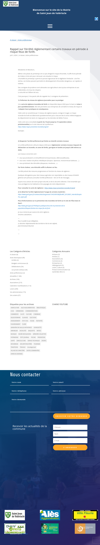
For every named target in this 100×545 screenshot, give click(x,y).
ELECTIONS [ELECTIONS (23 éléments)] (33, 317)
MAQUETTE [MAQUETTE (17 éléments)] (31, 331)
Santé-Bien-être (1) (58, 272)
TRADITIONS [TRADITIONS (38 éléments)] (14, 347)
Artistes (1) (55, 257)
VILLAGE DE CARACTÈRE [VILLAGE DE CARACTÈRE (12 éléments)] (18, 350)
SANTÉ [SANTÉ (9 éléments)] (13, 341)
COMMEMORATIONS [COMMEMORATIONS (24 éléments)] (31, 311)
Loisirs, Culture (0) (58, 267)
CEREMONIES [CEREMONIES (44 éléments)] (20, 311)
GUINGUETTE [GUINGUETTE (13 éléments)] (37, 327)
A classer (13, 40)
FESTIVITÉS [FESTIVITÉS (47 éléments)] (39, 321)
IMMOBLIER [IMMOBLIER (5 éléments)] (14, 331)
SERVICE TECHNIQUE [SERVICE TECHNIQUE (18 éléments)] (34, 341)
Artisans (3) (56, 254)
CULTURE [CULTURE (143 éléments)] (29, 314)
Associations (14, 283)
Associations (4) (57, 259)
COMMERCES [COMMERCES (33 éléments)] (14, 314)
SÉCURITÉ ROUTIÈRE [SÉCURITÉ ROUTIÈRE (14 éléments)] (26, 344)
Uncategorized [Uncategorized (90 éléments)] (31, 347)
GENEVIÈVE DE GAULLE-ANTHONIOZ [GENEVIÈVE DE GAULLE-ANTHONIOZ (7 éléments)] (21, 327)
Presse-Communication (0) (61, 270)
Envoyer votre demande (71, 416)
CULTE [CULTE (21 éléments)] (22, 314)
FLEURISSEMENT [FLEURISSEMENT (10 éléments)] (15, 324)
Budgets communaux (19, 263)
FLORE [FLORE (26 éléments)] (24, 324)
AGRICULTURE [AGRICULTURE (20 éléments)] (15, 308)
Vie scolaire (14, 295)
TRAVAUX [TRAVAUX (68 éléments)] (22, 347)
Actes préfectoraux (25, 40)
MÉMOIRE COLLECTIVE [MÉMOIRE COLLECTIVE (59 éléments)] (39, 334)
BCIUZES (25, 534)
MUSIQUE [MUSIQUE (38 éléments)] (13, 334)
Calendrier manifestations (19, 286)
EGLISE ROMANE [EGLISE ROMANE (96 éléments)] (15, 317)
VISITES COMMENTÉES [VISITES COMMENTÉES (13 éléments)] (33, 350)
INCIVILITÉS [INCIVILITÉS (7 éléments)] (23, 331)
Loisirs (12, 289)
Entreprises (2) (57, 263)
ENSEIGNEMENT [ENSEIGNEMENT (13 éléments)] (15, 321)
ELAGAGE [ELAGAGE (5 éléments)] (25, 317)
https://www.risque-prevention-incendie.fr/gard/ (33, 127)
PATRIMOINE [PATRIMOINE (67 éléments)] (14, 337)
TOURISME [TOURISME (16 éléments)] (37, 344)
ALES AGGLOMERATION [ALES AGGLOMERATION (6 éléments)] (28, 308)
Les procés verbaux (18, 270)
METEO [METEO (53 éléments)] (39, 331)
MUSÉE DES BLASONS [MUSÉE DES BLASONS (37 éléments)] (25, 334)
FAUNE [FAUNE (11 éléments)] (32, 321)
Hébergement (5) (58, 265)
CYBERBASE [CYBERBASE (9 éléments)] (37, 314)
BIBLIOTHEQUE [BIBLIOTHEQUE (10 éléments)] (41, 308)
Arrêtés (14, 260)
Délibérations (16, 267)
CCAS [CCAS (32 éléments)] (12, 311)
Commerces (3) (57, 261)
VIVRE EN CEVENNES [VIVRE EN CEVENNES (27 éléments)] (17, 354)
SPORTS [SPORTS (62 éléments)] (44, 341)
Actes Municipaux (16, 258)
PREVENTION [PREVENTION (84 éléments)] (41, 337)
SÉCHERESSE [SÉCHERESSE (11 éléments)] (14, 344)
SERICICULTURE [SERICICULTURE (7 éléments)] (21, 341)
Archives (13, 279)
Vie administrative (16, 292)
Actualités (13, 276)
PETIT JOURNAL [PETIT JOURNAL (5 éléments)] (24, 337)
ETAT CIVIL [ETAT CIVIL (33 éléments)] (25, 321)
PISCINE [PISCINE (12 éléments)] (33, 337)
